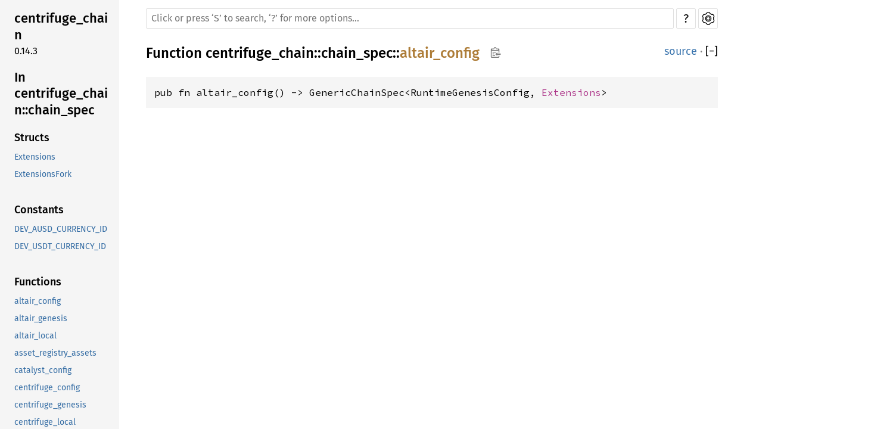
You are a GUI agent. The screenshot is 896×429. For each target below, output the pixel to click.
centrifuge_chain (61, 26)
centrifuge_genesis (50, 405)
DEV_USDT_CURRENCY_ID (60, 246)
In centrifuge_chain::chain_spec (61, 93)
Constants (39, 209)
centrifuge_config (47, 388)
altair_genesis (40, 318)
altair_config (37, 301)
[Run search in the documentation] (410, 18)
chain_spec (357, 53)
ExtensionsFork (42, 174)
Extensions (34, 157)
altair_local (35, 336)
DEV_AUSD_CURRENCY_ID (60, 229)
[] (711, 51)
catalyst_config (42, 370)
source (680, 51)
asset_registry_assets (55, 353)
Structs (31, 137)
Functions (37, 281)
